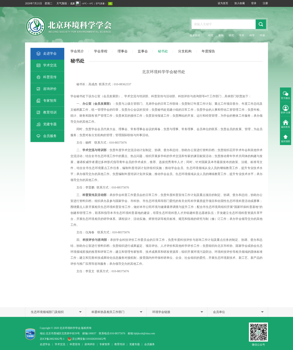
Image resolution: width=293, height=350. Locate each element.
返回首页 (285, 123)
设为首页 (223, 3)
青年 (220, 35)
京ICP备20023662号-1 (52, 338)
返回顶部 (285, 138)
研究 (231, 35)
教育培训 (46, 112)
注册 (265, 3)
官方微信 (285, 94)
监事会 (143, 51)
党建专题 (46, 124)
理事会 (123, 51)
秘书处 (163, 51)
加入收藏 (239, 3)
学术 (241, 35)
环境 (210, 35)
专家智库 (46, 101)
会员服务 (46, 136)
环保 (262, 35)
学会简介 (77, 51)
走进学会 (46, 53)
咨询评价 (46, 89)
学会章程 (100, 51)
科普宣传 (46, 77)
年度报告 (208, 51)
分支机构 (185, 51)
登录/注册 (285, 109)
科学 (252, 35)
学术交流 (46, 65)
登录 (253, 3)
